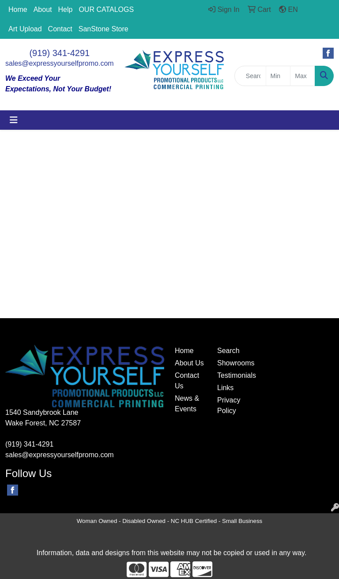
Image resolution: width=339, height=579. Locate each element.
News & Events (187, 404)
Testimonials (233, 375)
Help (65, 9)
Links (225, 387)
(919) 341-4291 (59, 53)
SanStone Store (103, 29)
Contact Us (187, 381)
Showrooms (233, 363)
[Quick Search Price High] (302, 76)
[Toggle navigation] (13, 120)
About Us (189, 363)
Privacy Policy (228, 405)
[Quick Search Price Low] (278, 76)
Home (17, 9)
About (43, 9)
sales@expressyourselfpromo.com (59, 63)
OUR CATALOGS (106, 9)
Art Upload (25, 29)
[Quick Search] (250, 76)
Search (228, 350)
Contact (60, 29)
